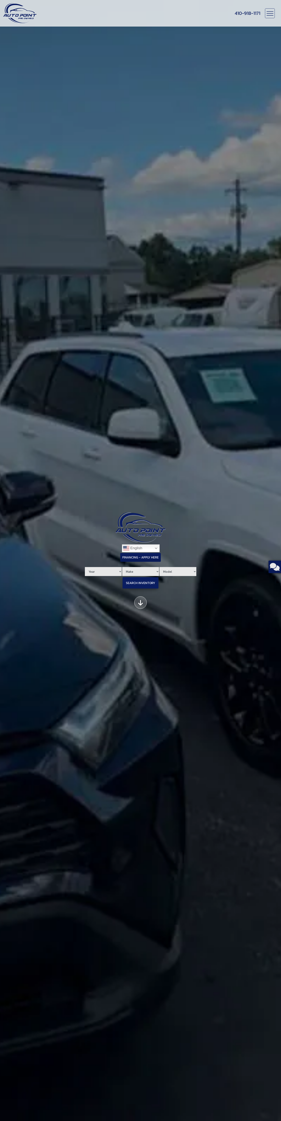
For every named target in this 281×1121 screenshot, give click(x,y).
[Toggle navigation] (270, 13)
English (132, 548)
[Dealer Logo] (20, 13)
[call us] (247, 13)
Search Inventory (140, 583)
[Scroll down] (140, 602)
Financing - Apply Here (140, 557)
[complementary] (269, 1109)
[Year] (103, 571)
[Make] (140, 571)
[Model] (178, 571)
